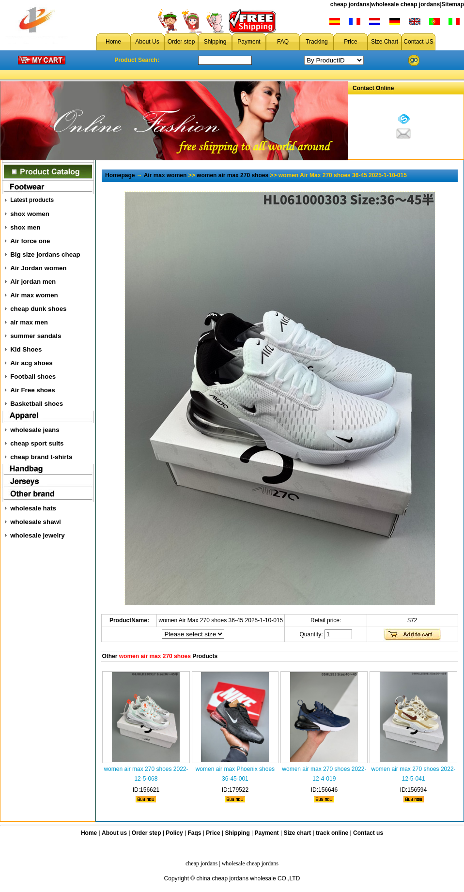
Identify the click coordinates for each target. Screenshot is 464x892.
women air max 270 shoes (232, 175)
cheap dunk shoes (38, 308)
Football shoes (33, 376)
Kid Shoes (26, 349)
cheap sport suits (36, 443)
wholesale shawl (35, 521)
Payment (248, 41)
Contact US (418, 41)
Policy (174, 833)
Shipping (215, 41)
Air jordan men (33, 281)
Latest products (32, 200)
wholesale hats (33, 508)
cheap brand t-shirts (41, 457)
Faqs (194, 833)
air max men (29, 322)
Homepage (120, 175)
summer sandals (35, 335)
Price (350, 41)
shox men (25, 227)
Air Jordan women (38, 268)
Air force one (30, 241)
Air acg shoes (31, 363)
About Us (147, 41)
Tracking (317, 41)
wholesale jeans (35, 429)
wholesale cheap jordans (405, 4)
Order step (181, 41)
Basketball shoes (36, 403)
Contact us (368, 833)
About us (114, 833)
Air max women (34, 295)
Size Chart (384, 41)
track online (332, 833)
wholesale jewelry (37, 535)
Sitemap (452, 4)
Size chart (297, 833)
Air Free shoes (32, 390)
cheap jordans (350, 4)
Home (113, 41)
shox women (29, 213)
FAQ (283, 41)
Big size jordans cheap (45, 254)
